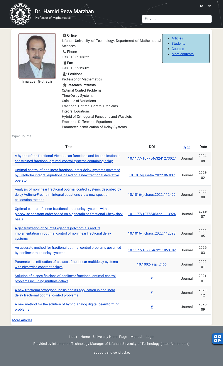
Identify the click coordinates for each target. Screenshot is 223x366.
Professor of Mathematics (53, 18)
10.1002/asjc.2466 (152, 264)
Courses (178, 49)
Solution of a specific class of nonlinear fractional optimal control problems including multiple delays (65, 279)
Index (73, 337)
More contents (183, 54)
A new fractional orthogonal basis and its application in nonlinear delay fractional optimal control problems (65, 293)
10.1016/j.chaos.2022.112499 (152, 195)
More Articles (22, 320)
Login (150, 337)
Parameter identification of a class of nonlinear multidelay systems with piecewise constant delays (66, 264)
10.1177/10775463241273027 (152, 159)
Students (178, 44)
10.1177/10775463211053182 (152, 250)
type (187, 147)
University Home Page (110, 337)
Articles (177, 38)
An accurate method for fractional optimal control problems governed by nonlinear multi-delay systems (68, 250)
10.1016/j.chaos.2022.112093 (152, 234)
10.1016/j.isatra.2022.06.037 (152, 175)
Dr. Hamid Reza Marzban (64, 12)
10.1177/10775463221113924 (152, 214)
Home (85, 337)
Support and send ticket (111, 353)
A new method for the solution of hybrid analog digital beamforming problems (67, 307)
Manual (136, 337)
